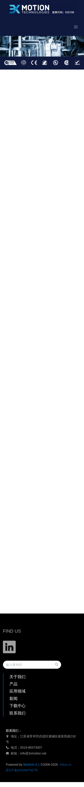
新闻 (13, 698)
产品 (13, 684)
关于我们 (17, 677)
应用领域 (17, 691)
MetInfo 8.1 (31, 764)
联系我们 (17, 713)
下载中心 (17, 706)
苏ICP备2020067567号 (22, 770)
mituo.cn (65, 764)
